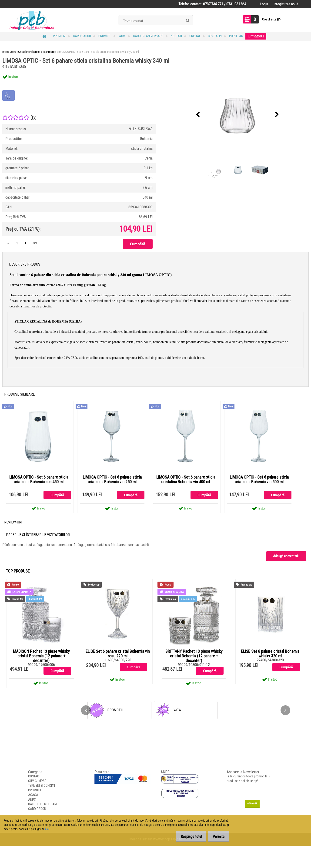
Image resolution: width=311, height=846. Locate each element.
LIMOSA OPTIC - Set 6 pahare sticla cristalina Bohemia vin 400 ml (185, 479)
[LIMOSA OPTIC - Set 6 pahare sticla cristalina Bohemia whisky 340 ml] (237, 114)
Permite (217, 836)
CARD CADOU (82, 36)
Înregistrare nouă (286, 4)
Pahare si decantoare (41, 51)
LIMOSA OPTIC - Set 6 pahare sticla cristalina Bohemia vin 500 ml (259, 479)
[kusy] (17, 243)
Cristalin (215, 36)
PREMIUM (59, 36)
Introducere (9, 51)
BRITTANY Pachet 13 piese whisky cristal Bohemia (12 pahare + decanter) (194, 656)
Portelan (236, 36)
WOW (122, 36)
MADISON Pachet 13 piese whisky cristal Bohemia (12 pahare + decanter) (41, 656)
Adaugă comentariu (286, 556)
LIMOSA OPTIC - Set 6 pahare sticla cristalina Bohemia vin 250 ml (112, 479)
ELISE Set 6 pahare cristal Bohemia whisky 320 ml (270, 654)
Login (264, 4)
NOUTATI (176, 36)
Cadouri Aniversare (148, 36)
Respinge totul (187, 836)
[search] (188, 20)
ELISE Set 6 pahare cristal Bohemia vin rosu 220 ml (118, 654)
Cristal (195, 36)
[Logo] (32, 20)
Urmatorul (256, 36)
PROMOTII (104, 36)
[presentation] (198, 115)
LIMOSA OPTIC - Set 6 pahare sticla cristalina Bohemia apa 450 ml (38, 479)
